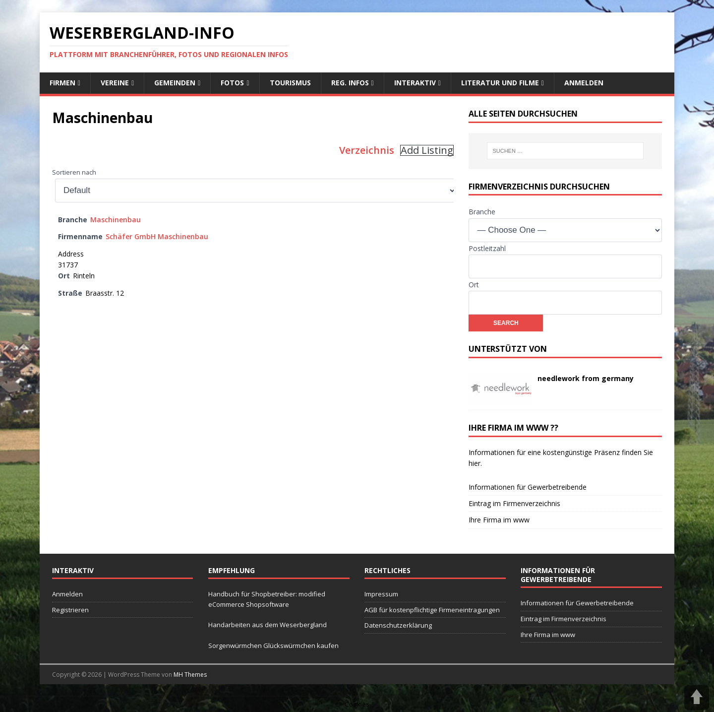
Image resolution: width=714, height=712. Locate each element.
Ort (474, 284)
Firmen (62, 82)
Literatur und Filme (500, 82)
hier (474, 463)
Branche (482, 211)
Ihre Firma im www (499, 519)
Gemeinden (174, 82)
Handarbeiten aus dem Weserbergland (267, 624)
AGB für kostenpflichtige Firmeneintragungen (432, 609)
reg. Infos (350, 82)
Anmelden (583, 82)
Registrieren (70, 609)
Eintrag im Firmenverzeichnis (514, 503)
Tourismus (290, 82)
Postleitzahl (487, 248)
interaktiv (415, 82)
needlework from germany (585, 378)
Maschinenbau (115, 219)
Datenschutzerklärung (398, 625)
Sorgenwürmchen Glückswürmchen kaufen (273, 645)
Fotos (232, 82)
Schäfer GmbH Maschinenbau (157, 236)
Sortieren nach (74, 172)
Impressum (381, 593)
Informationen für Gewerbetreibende (528, 487)
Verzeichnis (366, 150)
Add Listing (427, 150)
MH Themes (190, 674)
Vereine (115, 82)
